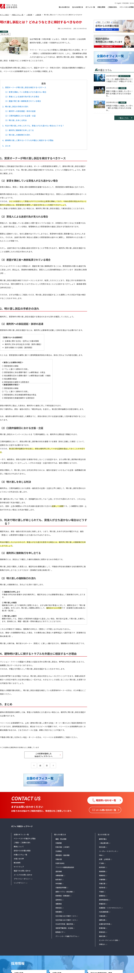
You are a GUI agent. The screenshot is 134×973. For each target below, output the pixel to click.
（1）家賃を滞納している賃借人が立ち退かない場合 (25, 92)
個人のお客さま (64, 7)
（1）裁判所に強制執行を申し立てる (19, 130)
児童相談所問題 (60, 887)
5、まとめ (6, 145)
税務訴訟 (102, 875)
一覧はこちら (123, 118)
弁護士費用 (101, 7)
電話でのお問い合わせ (22, 871)
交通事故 (58, 851)
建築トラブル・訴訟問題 (64, 892)
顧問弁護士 (103, 839)
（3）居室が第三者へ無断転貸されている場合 (22, 101)
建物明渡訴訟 (103, 900)
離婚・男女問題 (60, 839)
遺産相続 (58, 871)
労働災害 (58, 859)
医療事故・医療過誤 (62, 896)
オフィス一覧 (90, 7)
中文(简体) (125, 3)
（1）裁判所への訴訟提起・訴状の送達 (20, 111)
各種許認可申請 (104, 924)
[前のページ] (34, 765)
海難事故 (58, 904)
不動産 (101, 892)
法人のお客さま (77, 7)
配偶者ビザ (59, 932)
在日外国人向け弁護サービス (65, 920)
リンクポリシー (19, 883)
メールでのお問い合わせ (23, 875)
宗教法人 (102, 944)
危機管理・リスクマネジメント (110, 908)
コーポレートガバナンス (107, 851)
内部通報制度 (103, 912)
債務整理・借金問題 (62, 855)
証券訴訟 (58, 900)
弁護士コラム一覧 (20, 854)
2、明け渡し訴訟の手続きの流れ (15, 106)
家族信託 (58, 908)
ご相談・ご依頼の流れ (22, 842)
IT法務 (101, 863)
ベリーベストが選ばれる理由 (25, 838)
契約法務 (102, 847)
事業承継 (102, 928)
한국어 (132, 3)
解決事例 (17, 862)
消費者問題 (59, 875)
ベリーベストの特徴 (126, 7)
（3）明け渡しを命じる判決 (15, 120)
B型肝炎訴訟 (59, 863)
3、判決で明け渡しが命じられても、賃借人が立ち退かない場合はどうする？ (33, 125)
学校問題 (58, 883)
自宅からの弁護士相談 (22, 850)
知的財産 (102, 887)
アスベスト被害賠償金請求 (64, 867)
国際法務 (102, 920)
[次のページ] (53, 765)
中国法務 (102, 916)
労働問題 (58, 843)
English (119, 3)
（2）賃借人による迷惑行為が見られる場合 (21, 96)
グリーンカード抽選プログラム (66, 936)
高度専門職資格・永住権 (64, 928)
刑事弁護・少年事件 (62, 847)
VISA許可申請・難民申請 (64, 924)
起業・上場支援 (104, 859)
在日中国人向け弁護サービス (65, 916)
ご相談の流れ (112, 7)
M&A (100, 855)
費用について (19, 846)
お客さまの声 (19, 858)
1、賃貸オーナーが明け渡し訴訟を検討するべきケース (24, 87)
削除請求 (58, 879)
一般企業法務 (103, 843)
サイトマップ (19, 866)
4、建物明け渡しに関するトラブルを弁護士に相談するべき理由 (27, 140)
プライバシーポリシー (22, 879)
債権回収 (102, 904)
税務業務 (58, 912)
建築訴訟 (102, 896)
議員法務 (102, 936)
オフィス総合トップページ (22, 826)
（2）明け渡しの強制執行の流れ (17, 134)
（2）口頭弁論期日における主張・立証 (20, 115)
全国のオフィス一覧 (21, 834)
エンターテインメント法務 (108, 940)
